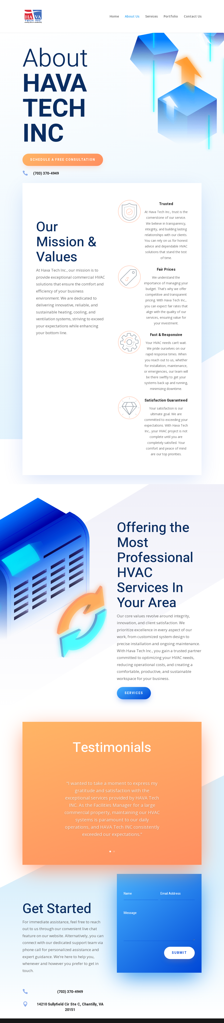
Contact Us (193, 16)
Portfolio (171, 16)
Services (151, 16)
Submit (179, 952)
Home (114, 16)
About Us (132, 16)
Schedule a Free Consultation (62, 159)
